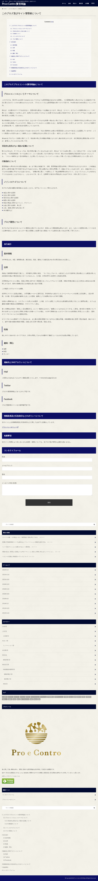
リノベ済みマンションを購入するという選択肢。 (19, 547)
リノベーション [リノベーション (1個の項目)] (35, 697)
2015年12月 (5, 608)
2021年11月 (5, 574)
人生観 (87, 3)
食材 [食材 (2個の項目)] (31, 699)
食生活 (81, 3)
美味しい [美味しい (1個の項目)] (5, 699)
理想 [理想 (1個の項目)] (83, 697)
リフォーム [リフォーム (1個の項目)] (43, 697)
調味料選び (8, 674)
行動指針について (15, 33)
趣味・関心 (14, 53)
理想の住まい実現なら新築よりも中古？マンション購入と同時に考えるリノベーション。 (31, 552)
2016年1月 (5, 603)
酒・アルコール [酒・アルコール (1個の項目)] (25, 699)
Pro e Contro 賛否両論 (14, 3)
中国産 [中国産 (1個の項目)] (66, 697)
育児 (4, 655)
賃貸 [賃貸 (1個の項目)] (14, 699)
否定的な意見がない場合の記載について (20, 31)
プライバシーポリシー (9, 427)
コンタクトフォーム (16, 74)
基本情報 (13, 45)
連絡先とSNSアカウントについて (19, 56)
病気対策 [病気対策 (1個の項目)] (88, 697)
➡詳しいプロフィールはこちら (11, 776)
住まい (75, 3)
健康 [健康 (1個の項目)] (75, 697)
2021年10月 (5, 579)
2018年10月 (5, 594)
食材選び (7, 679)
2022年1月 (5, 570)
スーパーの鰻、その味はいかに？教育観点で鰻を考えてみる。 (23, 537)
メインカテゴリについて (17, 36)
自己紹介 (13, 42)
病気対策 (6, 660)
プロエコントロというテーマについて (21, 28)
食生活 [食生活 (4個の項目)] (35, 699)
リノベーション (8, 645)
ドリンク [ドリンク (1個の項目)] (22, 697)
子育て (93, 3)
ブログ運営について (16, 39)
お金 (69, 3)
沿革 (12, 47)
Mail (12, 59)
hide (52, 22)
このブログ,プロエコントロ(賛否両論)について (23, 25)
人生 (4, 631)
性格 (12, 50)
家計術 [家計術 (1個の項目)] (79, 697)
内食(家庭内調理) (9, 669)
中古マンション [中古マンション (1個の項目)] (59, 697)
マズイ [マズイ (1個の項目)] (28, 697)
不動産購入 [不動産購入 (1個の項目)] (50, 697)
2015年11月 (5, 613)
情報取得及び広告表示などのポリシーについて (23, 68)
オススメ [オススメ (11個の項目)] (10, 697)
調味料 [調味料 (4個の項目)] (10, 699)
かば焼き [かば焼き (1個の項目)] (5, 697)
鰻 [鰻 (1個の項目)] (39, 699)
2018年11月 (5, 589)
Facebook (13, 64)
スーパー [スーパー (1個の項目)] (16, 697)
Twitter (13, 62)
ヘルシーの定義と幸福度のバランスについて (18, 556)
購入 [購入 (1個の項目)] (18, 699)
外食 (5, 684)
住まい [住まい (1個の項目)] (70, 697)
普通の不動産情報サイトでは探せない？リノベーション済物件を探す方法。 (27, 542)
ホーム (64, 3)
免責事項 (13, 71)
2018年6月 (5, 598)
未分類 (5, 650)
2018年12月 (5, 584)
